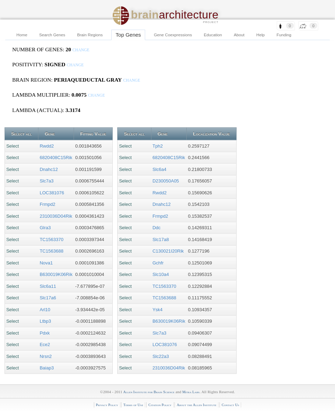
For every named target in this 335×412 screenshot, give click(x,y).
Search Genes (52, 34)
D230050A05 (165, 180)
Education (213, 34)
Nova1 (46, 262)
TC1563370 (52, 239)
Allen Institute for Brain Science (148, 392)
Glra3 (45, 227)
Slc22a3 (160, 356)
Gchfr (158, 262)
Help (260, 34)
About (239, 34)
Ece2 (45, 344)
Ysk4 (157, 309)
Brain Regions (90, 34)
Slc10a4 (160, 274)
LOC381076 (52, 192)
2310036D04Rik (56, 216)
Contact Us (230, 405)
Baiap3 (47, 367)
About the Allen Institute (196, 405)
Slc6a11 (48, 286)
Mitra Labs (190, 392)
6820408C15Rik (56, 157)
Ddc (156, 227)
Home (21, 34)
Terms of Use (133, 405)
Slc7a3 (47, 180)
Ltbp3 (45, 321)
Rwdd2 (47, 146)
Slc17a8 (160, 239)
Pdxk (45, 333)
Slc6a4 (159, 169)
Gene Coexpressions (173, 34)
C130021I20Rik (168, 251)
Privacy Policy (107, 405)
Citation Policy (159, 405)
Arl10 (45, 309)
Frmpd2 (47, 204)
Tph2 (157, 146)
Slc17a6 (48, 297)
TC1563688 (52, 251)
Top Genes (128, 35)
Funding (284, 34)
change (80, 50)
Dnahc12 (49, 169)
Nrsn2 (46, 356)
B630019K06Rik (56, 274)
